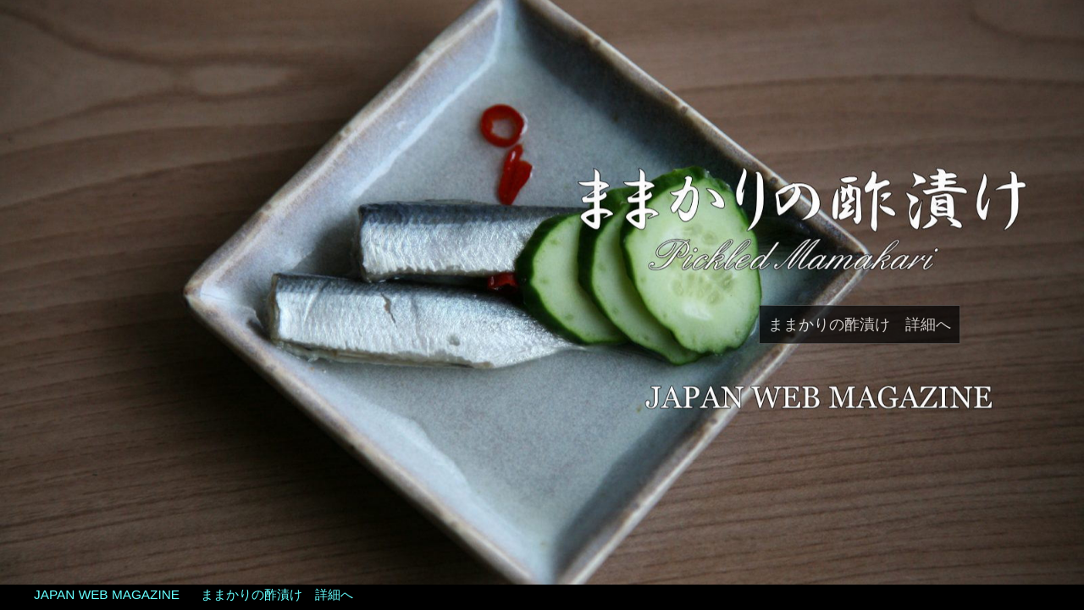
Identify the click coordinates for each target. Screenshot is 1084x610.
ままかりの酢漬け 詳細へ (859, 324)
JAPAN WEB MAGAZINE (107, 594)
